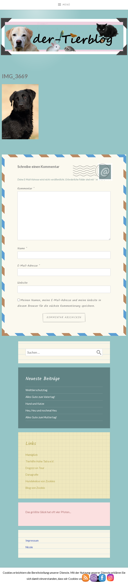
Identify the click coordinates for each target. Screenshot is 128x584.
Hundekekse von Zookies (40, 481)
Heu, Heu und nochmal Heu (41, 410)
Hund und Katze (35, 403)
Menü (66, 5)
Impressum (32, 540)
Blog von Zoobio (35, 487)
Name (22, 248)
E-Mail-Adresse (28, 265)
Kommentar (25, 188)
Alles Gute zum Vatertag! (40, 396)
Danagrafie (32, 474)
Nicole (29, 547)
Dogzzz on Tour (35, 468)
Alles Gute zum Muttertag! (41, 417)
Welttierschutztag (36, 390)
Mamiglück (32, 454)
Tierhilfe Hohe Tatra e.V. (40, 461)
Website (22, 283)
